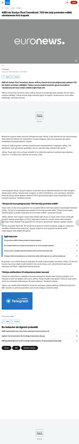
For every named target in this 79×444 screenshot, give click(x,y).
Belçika (19, 8)
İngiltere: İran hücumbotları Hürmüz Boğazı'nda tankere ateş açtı (23, 336)
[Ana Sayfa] (2, 8)
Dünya (13, 8)
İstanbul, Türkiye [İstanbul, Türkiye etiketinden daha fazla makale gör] (29, 348)
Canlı (74, 2)
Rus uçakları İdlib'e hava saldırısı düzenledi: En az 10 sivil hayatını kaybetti (29, 245)
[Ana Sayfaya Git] (7, 2)
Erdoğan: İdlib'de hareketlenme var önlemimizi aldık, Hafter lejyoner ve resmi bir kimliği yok (34, 256)
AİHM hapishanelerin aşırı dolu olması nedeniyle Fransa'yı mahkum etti (25, 331)
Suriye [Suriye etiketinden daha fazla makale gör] (6, 348)
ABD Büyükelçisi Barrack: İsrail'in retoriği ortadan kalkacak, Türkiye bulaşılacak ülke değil (31, 341)
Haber (7, 8)
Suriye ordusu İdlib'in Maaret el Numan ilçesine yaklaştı (22, 240)
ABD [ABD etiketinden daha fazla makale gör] (16, 348)
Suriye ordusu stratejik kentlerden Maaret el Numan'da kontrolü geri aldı (28, 251)
